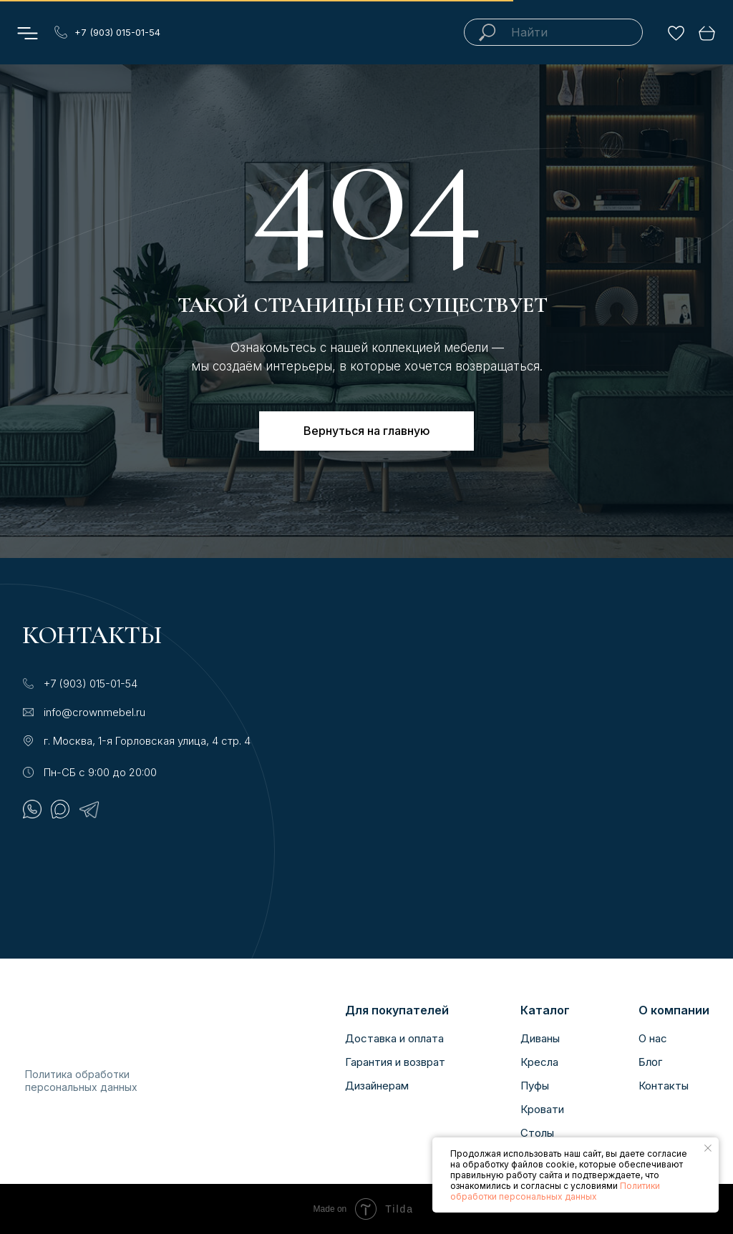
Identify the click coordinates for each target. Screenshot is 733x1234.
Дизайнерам (377, 1085)
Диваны (540, 1038)
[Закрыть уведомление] (708, 1148)
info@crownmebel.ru (94, 712)
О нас (653, 1038)
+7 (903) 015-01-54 (117, 32)
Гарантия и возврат (395, 1062)
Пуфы (534, 1085)
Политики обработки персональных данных (555, 1191)
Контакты (664, 1085)
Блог (650, 1062)
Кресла (539, 1062)
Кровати (542, 1109)
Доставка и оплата (394, 1038)
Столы (537, 1133)
